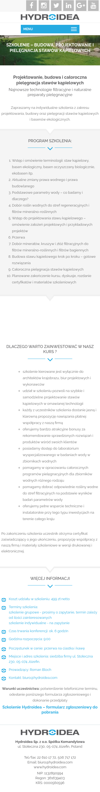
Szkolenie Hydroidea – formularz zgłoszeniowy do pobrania (50, 710)
